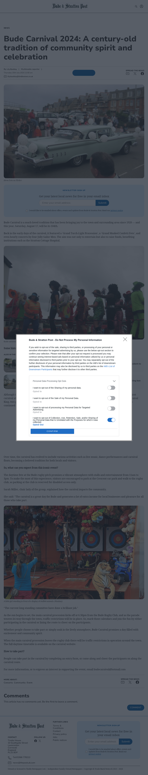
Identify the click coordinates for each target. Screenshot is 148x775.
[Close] (126, 340)
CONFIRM (52, 431)
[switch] (111, 388)
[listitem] (74, 381)
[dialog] (74, 387)
